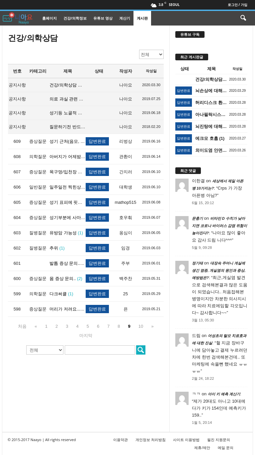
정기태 (197, 263)
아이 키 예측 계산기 (224, 394)
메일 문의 (225, 447)
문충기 (197, 218)
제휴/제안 (202, 447)
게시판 (142, 18)
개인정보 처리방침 (150, 439)
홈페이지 (49, 18)
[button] (243, 18)
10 (140, 326)
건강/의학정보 (75, 18)
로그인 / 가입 (237, 4)
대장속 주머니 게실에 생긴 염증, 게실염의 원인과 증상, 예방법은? (218, 270)
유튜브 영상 (103, 18)
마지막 (85, 335)
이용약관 (120, 439)
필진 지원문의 (218, 439)
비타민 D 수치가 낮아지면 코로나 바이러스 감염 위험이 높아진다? (219, 225)
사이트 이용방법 (186, 439)
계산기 (124, 18)
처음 (22, 326)
